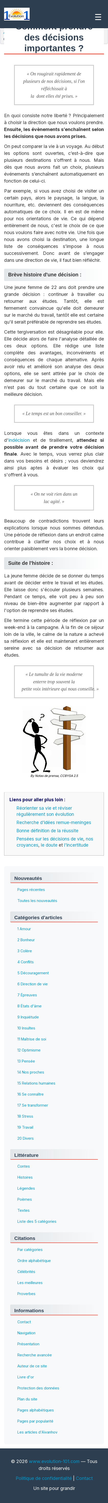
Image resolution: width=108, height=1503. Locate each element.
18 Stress (25, 1116)
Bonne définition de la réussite (47, 830)
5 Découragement (33, 973)
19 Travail (25, 1127)
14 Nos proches (30, 1072)
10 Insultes (26, 1028)
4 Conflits (25, 962)
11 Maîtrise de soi (31, 1039)
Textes (23, 1210)
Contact (24, 1322)
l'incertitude (76, 845)
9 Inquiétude (28, 1017)
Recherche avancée (34, 1355)
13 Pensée (26, 1061)
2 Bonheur (26, 940)
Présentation (28, 1344)
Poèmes (24, 1199)
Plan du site (27, 1399)
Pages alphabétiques (35, 1410)
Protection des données (38, 1388)
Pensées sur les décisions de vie (50, 838)
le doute (49, 845)
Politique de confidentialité (44, 1478)
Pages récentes (31, 889)
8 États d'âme (29, 1006)
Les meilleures (30, 1282)
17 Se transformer (32, 1105)
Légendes (26, 1188)
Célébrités (26, 1271)
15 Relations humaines (36, 1083)
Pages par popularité (35, 1421)
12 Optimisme (29, 1050)
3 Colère (24, 951)
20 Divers (25, 1138)
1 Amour (24, 929)
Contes (23, 1166)
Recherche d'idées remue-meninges (54, 822)
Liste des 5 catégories (36, 1221)
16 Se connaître (30, 1094)
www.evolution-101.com (54, 1461)
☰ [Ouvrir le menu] (98, 17)
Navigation (26, 1333)
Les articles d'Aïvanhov (37, 1432)
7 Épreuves (27, 995)
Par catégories (30, 1249)
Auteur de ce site (32, 1366)
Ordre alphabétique (34, 1260)
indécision (19, 440)
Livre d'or (25, 1377)
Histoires (25, 1177)
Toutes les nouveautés (37, 900)
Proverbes (26, 1293)
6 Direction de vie (32, 984)
